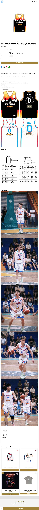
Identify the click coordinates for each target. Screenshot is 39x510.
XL (17, 53)
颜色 (1, 55)
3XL (22, 53)
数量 (1, 58)
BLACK (11, 55)
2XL (19, 53)
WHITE (14, 55)
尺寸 (1, 53)
